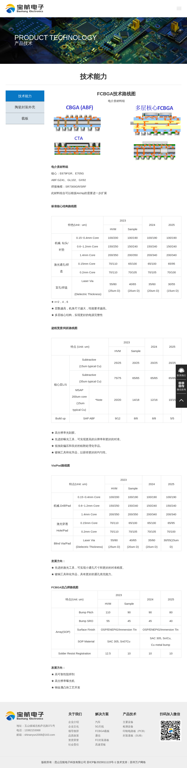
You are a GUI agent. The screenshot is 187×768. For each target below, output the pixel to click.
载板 (25, 119)
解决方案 (102, 714)
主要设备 (128, 722)
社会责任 (73, 744)
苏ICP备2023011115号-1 (101, 762)
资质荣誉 (73, 740)
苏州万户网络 (138, 762)
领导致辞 (73, 731)
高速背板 (100, 744)
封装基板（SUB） (133, 735)
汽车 (97, 722)
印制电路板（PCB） (135, 731)
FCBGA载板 (102, 731)
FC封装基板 (102, 740)
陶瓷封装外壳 (25, 107)
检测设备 (128, 726)
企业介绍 (73, 722)
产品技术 (129, 714)
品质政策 (73, 735)
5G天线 (99, 726)
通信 (97, 735)
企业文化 (73, 726)
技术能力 (25, 96)
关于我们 (75, 714)
